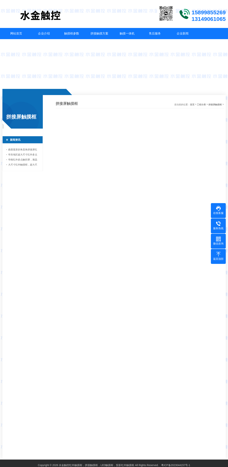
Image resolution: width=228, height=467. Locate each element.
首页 (192, 105)
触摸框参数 (71, 33)
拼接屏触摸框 (215, 105)
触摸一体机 (127, 33)
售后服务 (155, 33)
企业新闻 (183, 33)
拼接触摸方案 (99, 33)
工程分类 (201, 105)
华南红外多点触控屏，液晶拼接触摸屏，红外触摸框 (22, 160)
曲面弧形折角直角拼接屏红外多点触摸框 (22, 150)
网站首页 (16, 33)
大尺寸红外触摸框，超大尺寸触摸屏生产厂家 (22, 165)
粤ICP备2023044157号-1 (175, 463)
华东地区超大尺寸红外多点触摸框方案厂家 (22, 155)
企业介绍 (44, 33)
